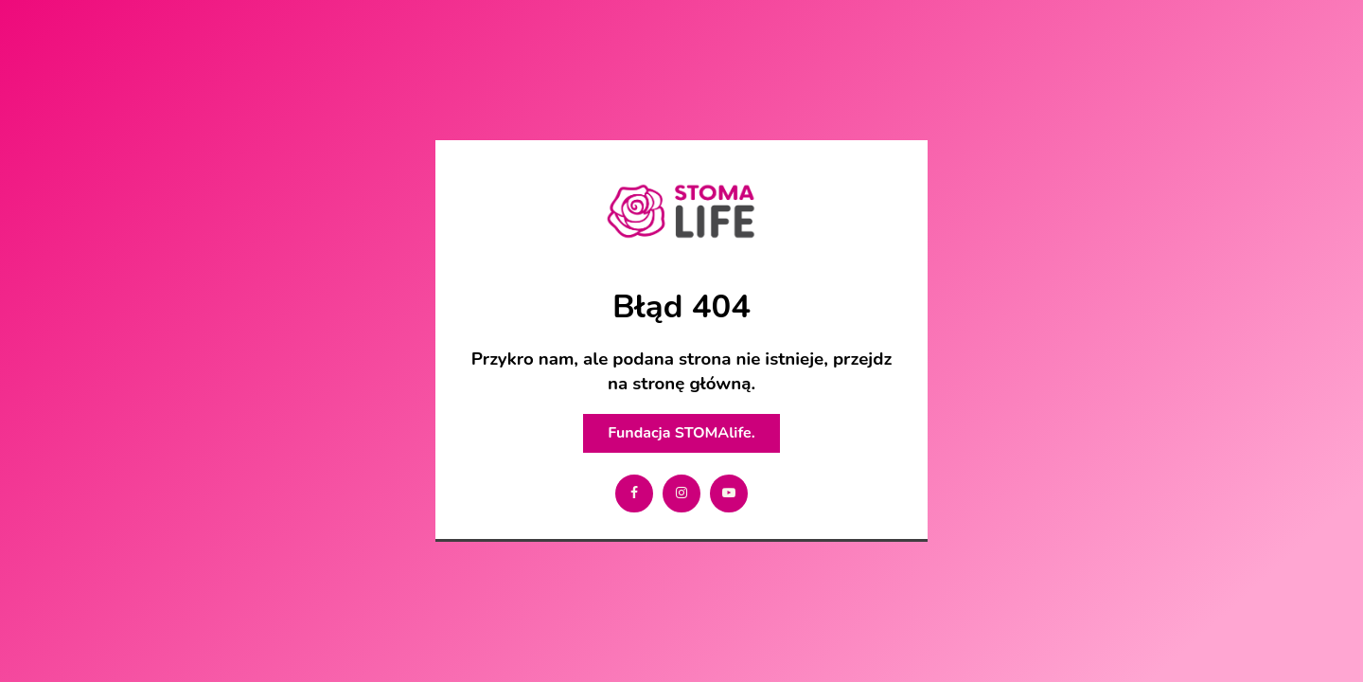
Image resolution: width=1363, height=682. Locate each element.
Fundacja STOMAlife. (681, 432)
